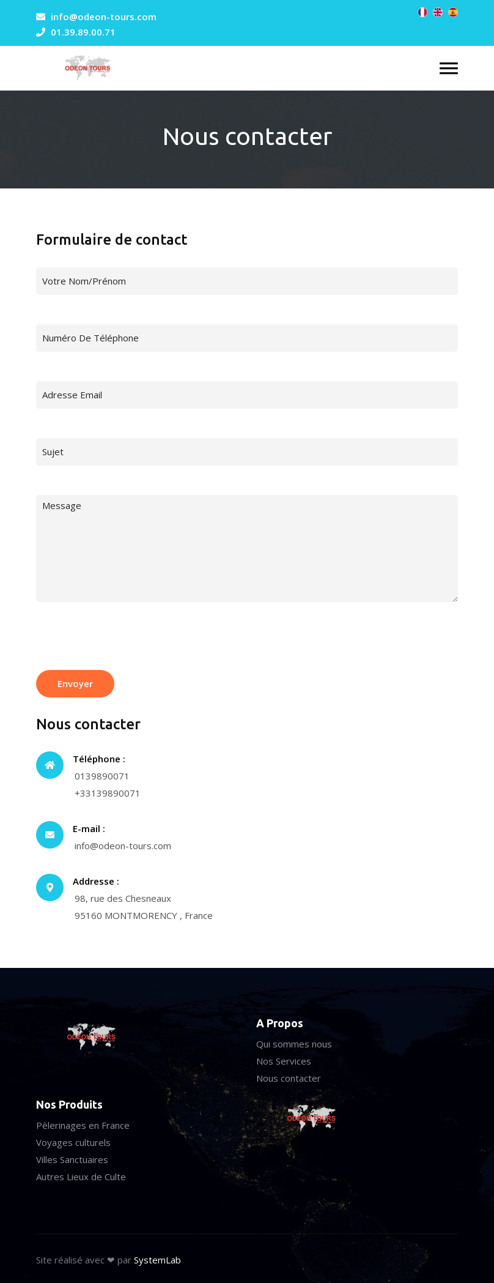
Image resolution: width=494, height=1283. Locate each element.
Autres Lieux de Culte (81, 1176)
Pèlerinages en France (83, 1125)
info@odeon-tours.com (104, 16)
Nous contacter (288, 1078)
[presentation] (129, 640)
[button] (448, 68)
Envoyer (75, 683)
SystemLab (157, 1260)
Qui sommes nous (294, 1044)
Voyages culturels (73, 1142)
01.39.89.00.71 (83, 32)
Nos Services (283, 1061)
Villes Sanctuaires (72, 1159)
